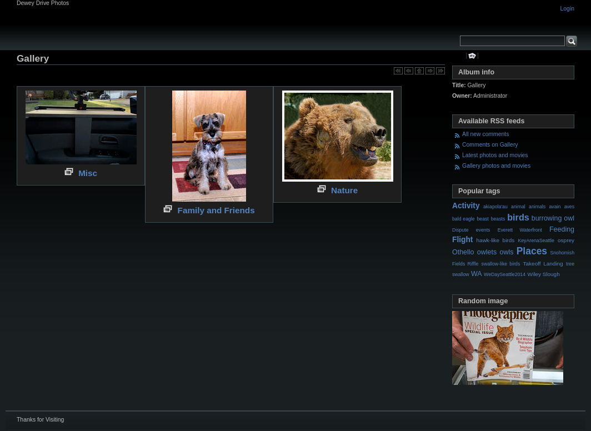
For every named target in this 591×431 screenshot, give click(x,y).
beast (482, 219)
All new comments (485, 134)
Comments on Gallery (490, 145)
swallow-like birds (501, 264)
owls (506, 252)
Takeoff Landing (543, 263)
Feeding (561, 229)
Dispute (460, 230)
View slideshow (472, 56)
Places (532, 251)
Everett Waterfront (520, 230)
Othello (463, 252)
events (483, 230)
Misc (87, 173)
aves (569, 206)
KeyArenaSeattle (536, 240)
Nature (344, 190)
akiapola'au (495, 206)
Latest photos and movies (495, 155)
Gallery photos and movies (496, 166)
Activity (466, 206)
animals (537, 206)
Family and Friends (216, 210)
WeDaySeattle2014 (504, 274)
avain (554, 206)
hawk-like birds (496, 240)
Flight (462, 239)
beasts (498, 219)
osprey (566, 240)
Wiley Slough (544, 274)
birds (518, 217)
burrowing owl (553, 218)
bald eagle (463, 219)
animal (518, 206)
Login (567, 9)
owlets (487, 252)
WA (476, 274)
